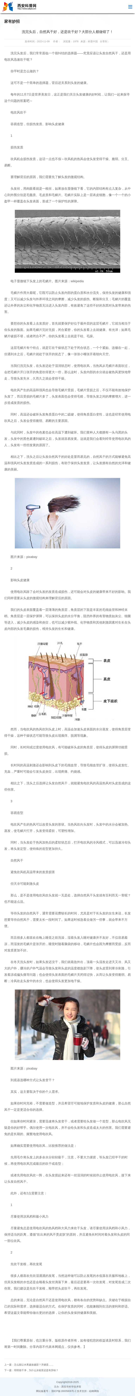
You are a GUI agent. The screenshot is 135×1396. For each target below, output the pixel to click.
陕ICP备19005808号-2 (64, 1391)
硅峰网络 (94, 1391)
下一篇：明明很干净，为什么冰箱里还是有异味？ (31, 1370)
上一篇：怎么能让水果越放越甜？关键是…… (28, 1364)
